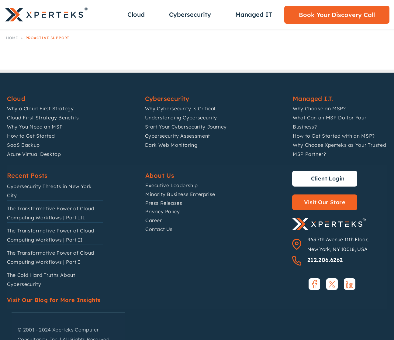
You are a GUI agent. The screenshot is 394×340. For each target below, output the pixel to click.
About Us (159, 175)
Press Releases (163, 203)
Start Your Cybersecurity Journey (186, 127)
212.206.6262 (325, 259)
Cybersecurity (190, 14)
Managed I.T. (313, 98)
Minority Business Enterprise (180, 194)
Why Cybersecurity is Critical (180, 108)
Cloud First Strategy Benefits (43, 118)
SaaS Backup (23, 145)
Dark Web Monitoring (171, 145)
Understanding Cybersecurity (181, 118)
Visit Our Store (324, 202)
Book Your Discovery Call (337, 15)
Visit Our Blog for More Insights (54, 300)
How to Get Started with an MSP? (334, 136)
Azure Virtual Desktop (34, 154)
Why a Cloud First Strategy (40, 108)
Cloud (136, 14)
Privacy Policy (162, 211)
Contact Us (159, 229)
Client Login (328, 178)
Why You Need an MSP (35, 127)
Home (12, 38)
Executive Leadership (171, 185)
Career (153, 220)
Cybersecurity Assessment (177, 136)
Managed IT (253, 14)
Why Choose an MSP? (319, 108)
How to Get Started (31, 136)
